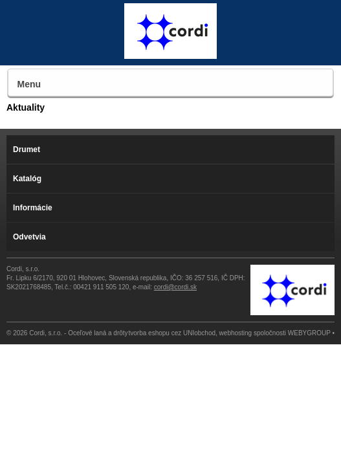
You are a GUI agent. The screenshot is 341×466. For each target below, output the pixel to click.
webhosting (235, 333)
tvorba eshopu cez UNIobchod (172, 333)
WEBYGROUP (309, 333)
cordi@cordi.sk (175, 287)
